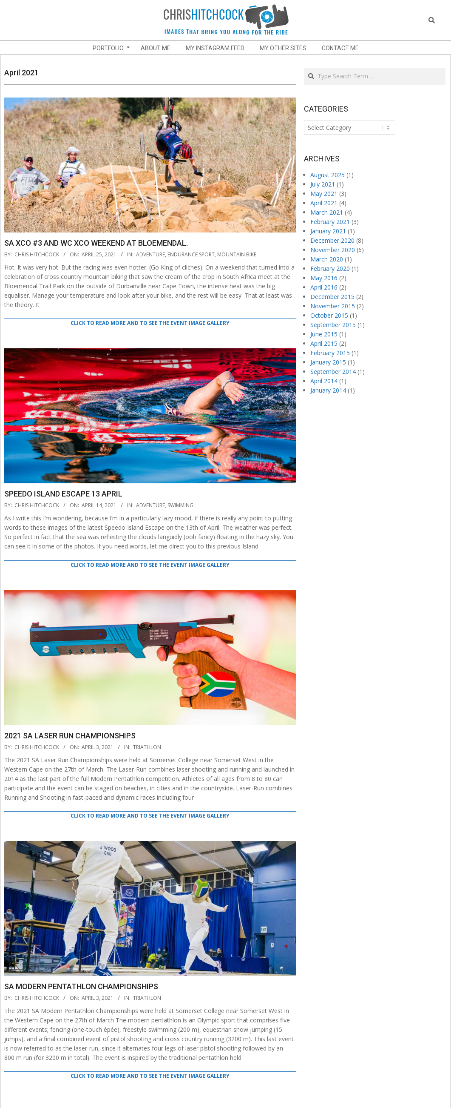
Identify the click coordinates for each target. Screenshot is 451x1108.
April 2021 (324, 203)
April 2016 (324, 287)
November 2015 (332, 306)
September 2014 (333, 371)
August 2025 (327, 175)
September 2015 (333, 325)
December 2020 (332, 240)
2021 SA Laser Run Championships (70, 735)
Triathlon (147, 747)
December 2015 (332, 297)
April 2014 (324, 381)
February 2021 (330, 222)
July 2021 (322, 184)
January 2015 (328, 362)
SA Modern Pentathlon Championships (81, 986)
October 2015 (329, 315)
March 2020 (326, 259)
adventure (150, 254)
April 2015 (324, 343)
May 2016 (324, 278)
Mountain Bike (236, 254)
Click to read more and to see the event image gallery (150, 323)
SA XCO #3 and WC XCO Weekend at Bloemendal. (96, 242)
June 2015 (324, 334)
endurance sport (191, 254)
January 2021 (328, 231)
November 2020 (332, 250)
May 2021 (324, 193)
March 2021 (326, 212)
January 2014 (328, 390)
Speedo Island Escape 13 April (63, 493)
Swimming (180, 505)
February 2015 (330, 353)
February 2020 (330, 268)
